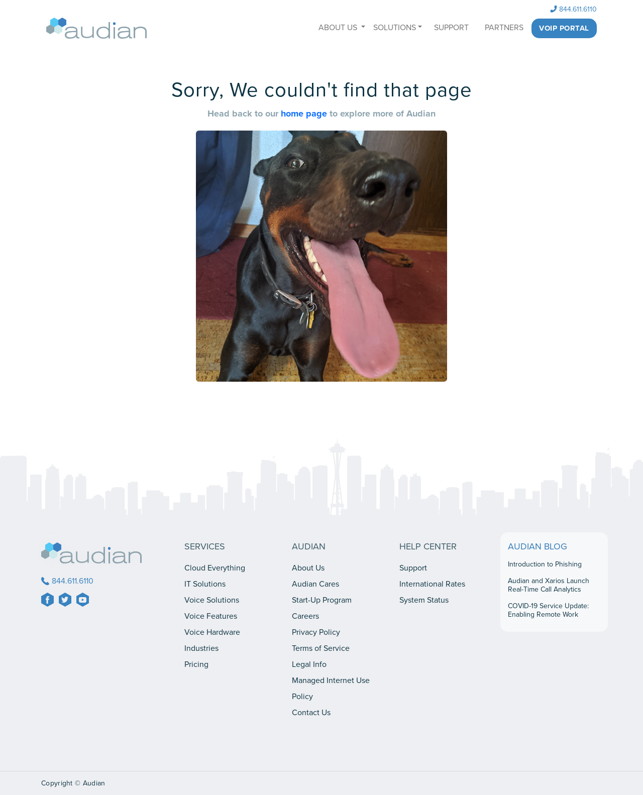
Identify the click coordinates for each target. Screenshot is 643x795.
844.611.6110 (574, 9)
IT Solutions (205, 584)
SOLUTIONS (394, 28)
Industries (201, 648)
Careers (305, 616)
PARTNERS (504, 28)
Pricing (196, 664)
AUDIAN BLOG (537, 546)
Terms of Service (321, 648)
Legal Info (309, 664)
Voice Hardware (212, 632)
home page (305, 113)
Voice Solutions (211, 600)
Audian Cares (315, 584)
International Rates (432, 584)
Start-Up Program (322, 600)
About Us (308, 568)
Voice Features (210, 616)
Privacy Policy (316, 632)
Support (413, 568)
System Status (424, 600)
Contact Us (311, 713)
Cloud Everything (214, 568)
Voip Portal (564, 28)
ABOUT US (338, 28)
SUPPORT (451, 28)
